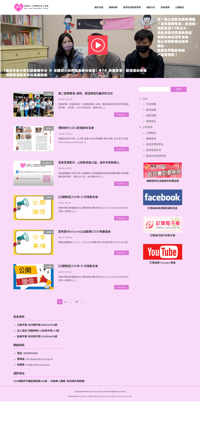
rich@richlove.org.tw (38, 364)
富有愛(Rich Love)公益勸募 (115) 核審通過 (84, 231)
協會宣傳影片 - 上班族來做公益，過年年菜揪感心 (88, 162)
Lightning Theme (99, 396)
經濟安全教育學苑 (156, 155)
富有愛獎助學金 (155, 144)
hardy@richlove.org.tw (39, 358)
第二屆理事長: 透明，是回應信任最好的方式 (85, 93)
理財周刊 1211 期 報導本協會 (76, 128)
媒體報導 (151, 138)
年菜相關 (151, 103)
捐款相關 (151, 115)
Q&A (145, 98)
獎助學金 (151, 121)
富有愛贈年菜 (153, 149)
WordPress (83, 396)
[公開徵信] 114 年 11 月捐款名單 (78, 266)
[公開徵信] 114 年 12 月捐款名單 (78, 197)
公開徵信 (151, 132)
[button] (94, 75)
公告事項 (147, 126)
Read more (121, 114)
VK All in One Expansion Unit (120, 396)
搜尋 (178, 89)
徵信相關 (151, 109)
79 (77, 301)
